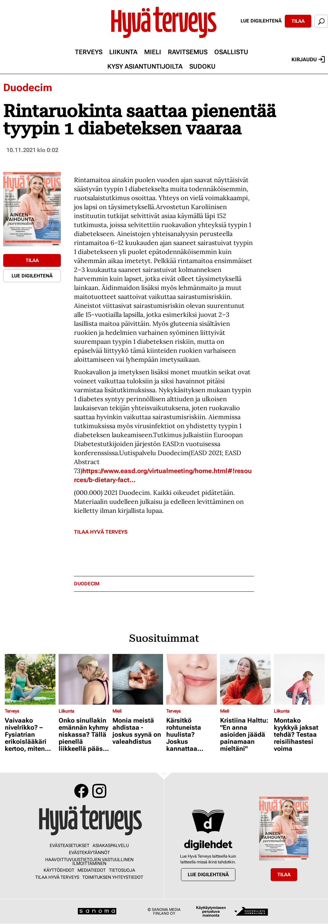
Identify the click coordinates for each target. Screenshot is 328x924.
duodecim (87, 583)
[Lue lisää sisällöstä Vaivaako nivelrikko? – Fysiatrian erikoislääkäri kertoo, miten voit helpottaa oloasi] (30, 679)
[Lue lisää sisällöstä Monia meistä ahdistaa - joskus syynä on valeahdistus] (137, 679)
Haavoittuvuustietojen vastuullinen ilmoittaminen (89, 861)
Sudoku (202, 66)
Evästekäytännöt (89, 852)
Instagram (99, 791)
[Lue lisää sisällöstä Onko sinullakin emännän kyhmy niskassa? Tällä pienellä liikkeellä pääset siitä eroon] (84, 679)
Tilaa (298, 21)
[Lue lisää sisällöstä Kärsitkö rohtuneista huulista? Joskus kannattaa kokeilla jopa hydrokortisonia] (191, 679)
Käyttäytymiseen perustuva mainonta (211, 911)
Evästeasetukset (69, 845)
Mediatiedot (92, 870)
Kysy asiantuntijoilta (145, 66)
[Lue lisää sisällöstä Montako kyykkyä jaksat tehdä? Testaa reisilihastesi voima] (299, 679)
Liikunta (123, 52)
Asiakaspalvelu (111, 845)
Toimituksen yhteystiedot (112, 877)
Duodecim (27, 87)
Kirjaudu (308, 59)
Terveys (88, 52)
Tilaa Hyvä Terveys (100, 532)
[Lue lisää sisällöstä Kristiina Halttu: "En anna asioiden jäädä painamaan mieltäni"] (245, 679)
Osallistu (231, 52)
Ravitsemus (188, 52)
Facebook (81, 791)
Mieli (152, 52)
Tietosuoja (122, 870)
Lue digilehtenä (261, 21)
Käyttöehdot (59, 870)
